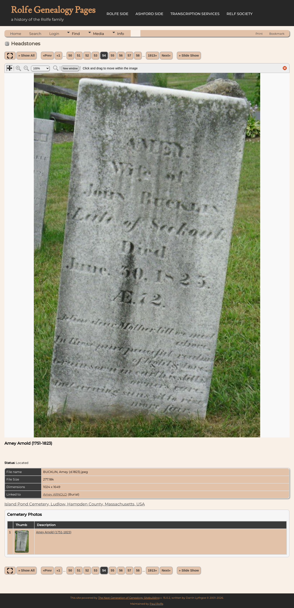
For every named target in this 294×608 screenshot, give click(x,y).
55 (112, 55)
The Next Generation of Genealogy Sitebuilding (129, 597)
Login (54, 34)
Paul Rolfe (156, 603)
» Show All (26, 55)
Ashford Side (149, 14)
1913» (152, 55)
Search (35, 34)
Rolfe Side (117, 14)
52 (87, 55)
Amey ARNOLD (55, 494)
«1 (58, 55)
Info (120, 34)
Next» (166, 55)
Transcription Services (195, 14)
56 (121, 55)
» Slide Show (189, 55)
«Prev (47, 55)
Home (15, 34)
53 (95, 55)
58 (137, 55)
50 (70, 55)
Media (98, 34)
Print (259, 33)
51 (78, 55)
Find (76, 34)
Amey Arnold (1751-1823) (53, 532)
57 (129, 55)
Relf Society (239, 14)
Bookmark (276, 33)
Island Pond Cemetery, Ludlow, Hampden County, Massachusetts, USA (74, 504)
